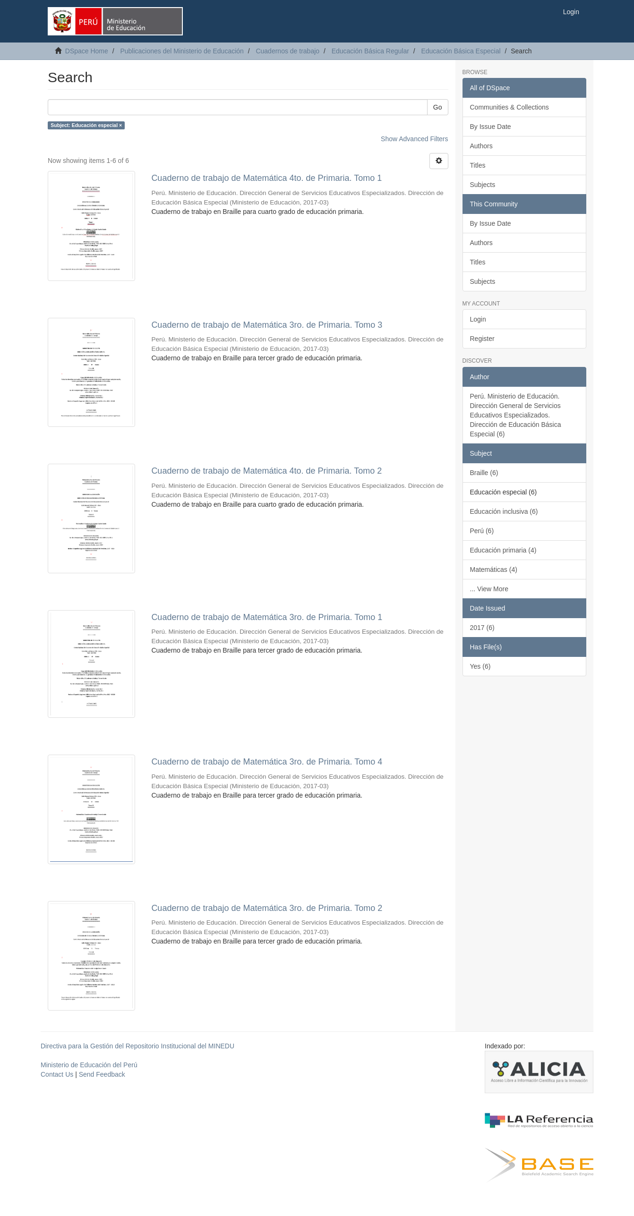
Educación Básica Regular (370, 51)
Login (478, 319)
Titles (478, 165)
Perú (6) (482, 531)
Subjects (483, 184)
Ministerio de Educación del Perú (89, 1065)
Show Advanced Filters (414, 139)
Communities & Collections (509, 107)
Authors (481, 146)
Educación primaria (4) (503, 550)
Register (482, 338)
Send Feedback (102, 1074)
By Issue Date (490, 126)
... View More (489, 589)
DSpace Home (86, 51)
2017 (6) (482, 627)
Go (437, 107)
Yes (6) (480, 666)
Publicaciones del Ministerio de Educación (181, 51)
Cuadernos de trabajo (287, 51)
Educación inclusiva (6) (504, 511)
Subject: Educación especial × (86, 125)
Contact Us (57, 1074)
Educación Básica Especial (460, 51)
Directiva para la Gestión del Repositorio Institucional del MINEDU (137, 1046)
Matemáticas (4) (493, 569)
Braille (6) (484, 472)
